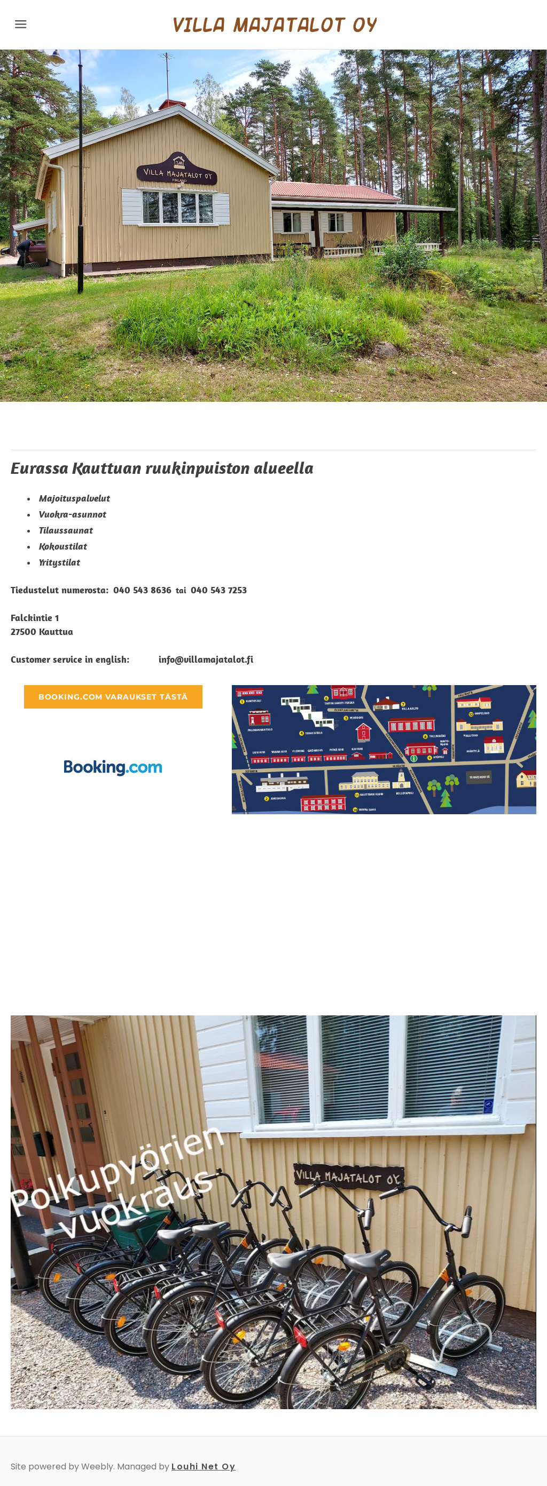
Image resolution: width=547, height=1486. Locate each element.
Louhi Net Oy (203, 1466)
